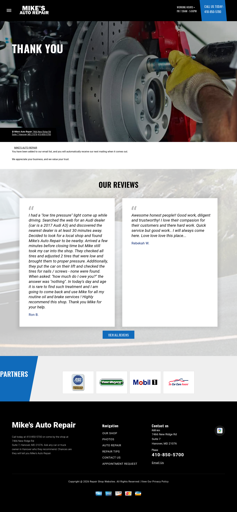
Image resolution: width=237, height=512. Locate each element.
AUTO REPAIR (111, 445)
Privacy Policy (160, 481)
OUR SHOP (109, 433)
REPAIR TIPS (111, 451)
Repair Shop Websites (102, 481)
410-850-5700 (212, 11)
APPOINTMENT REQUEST (119, 463)
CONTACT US (111, 457)
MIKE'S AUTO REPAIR (25, 147)
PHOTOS (108, 439)
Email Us (158, 462)
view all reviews (118, 335)
